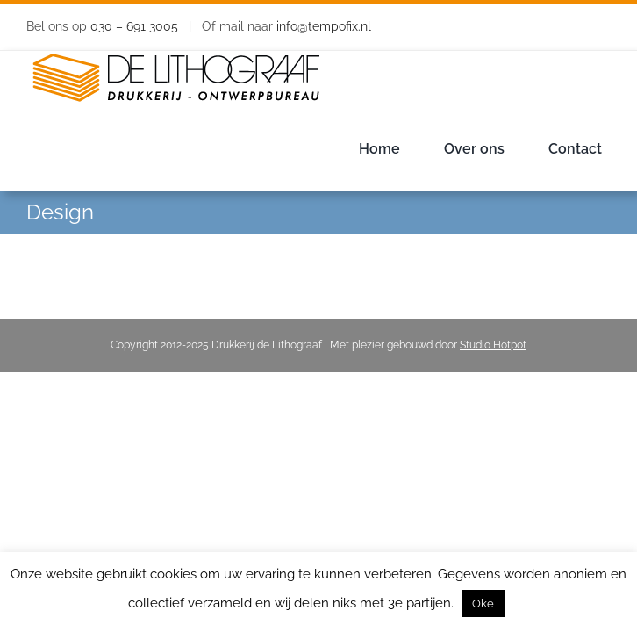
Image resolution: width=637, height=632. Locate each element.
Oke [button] (483, 603)
